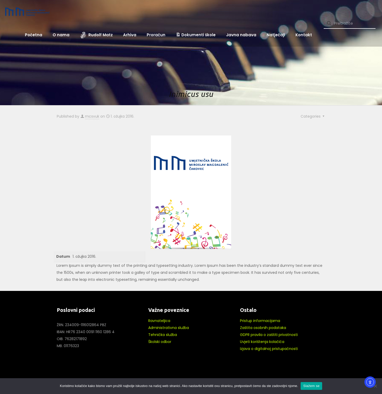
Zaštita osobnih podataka (263, 327)
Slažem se (311, 386)
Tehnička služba (162, 334)
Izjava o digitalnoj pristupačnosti (269, 348)
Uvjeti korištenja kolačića (262, 341)
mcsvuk (92, 116)
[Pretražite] (350, 23)
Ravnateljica (159, 320)
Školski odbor (159, 341)
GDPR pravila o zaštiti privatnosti (269, 334)
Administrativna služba (168, 327)
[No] (375, 386)
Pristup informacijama (260, 320)
